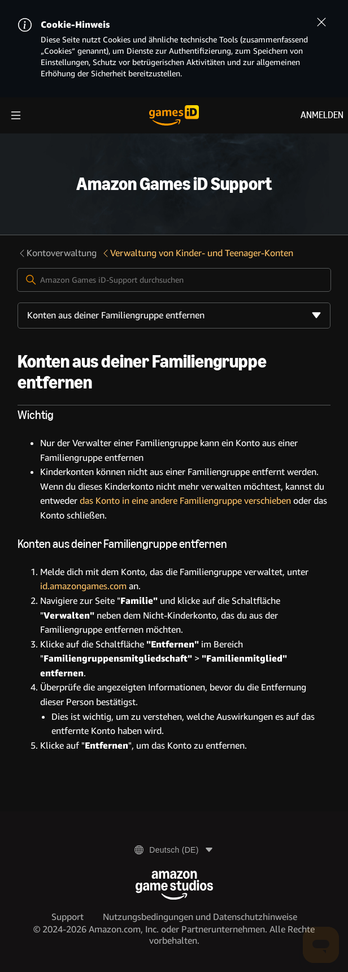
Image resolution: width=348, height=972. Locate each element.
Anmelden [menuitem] (322, 115)
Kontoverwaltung (57, 253)
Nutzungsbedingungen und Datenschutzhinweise (200, 917)
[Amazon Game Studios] (174, 885)
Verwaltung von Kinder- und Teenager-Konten (197, 253)
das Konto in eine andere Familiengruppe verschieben (185, 501)
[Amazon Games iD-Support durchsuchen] (174, 280)
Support (67, 917)
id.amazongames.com (83, 586)
